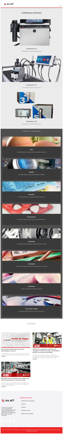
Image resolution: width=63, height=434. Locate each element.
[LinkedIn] (10, 420)
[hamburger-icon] (60, 6)
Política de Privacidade (27, 413)
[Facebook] (2, 420)
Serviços (23, 407)
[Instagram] (6, 420)
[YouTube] (13, 420)
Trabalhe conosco (26, 410)
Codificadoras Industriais (27, 400)
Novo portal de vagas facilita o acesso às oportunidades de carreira (12, 350)
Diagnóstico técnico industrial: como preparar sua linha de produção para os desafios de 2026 (15, 379)
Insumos (23, 404)
